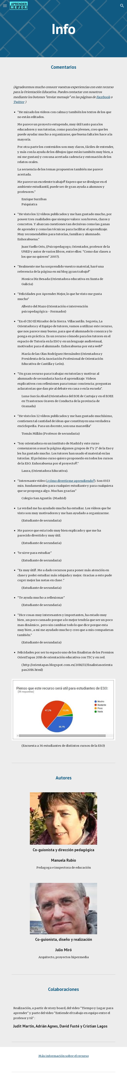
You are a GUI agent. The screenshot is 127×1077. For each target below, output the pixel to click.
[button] (5, 5)
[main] (63, 29)
